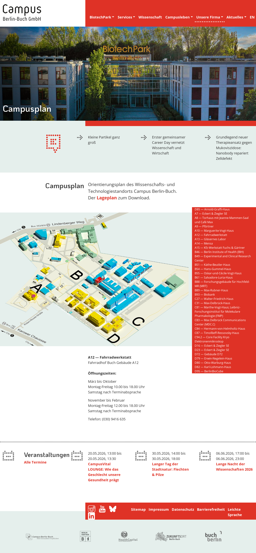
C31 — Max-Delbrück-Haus (212, 303)
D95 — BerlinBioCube (209, 371)
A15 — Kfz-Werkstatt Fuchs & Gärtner (220, 248)
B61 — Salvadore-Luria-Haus (214, 277)
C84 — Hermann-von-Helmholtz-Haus (220, 329)
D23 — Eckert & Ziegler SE (212, 350)
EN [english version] (252, 17)
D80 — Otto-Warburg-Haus (213, 363)
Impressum (159, 509)
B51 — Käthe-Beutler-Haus (212, 265)
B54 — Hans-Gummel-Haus (213, 269)
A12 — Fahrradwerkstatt (211, 235)
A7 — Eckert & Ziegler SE (211, 214)
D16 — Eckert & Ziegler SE (212, 346)
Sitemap (138, 509)
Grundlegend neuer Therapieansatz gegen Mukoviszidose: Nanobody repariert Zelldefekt (234, 148)
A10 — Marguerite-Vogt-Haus (214, 231)
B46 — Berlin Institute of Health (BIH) (219, 252)
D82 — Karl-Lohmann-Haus (213, 367)
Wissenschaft (150, 17)
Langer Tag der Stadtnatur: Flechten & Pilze (170, 469)
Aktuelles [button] (234, 17)
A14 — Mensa (204, 243)
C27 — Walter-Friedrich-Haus (214, 299)
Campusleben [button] (177, 17)
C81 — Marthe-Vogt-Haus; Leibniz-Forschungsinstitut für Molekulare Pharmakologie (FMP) (217, 311)
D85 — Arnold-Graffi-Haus (212, 209)
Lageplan (107, 198)
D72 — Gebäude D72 (209, 354)
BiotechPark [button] (100, 17)
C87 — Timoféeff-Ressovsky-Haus (217, 333)
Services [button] (125, 17)
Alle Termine (35, 462)
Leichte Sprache (235, 512)
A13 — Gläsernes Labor (210, 239)
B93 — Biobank (205, 294)
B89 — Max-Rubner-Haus (211, 290)
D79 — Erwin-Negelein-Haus (213, 358)
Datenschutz (183, 509)
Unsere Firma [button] (208, 17)
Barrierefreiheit (211, 509)
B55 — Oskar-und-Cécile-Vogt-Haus (218, 273)
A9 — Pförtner (204, 226)
